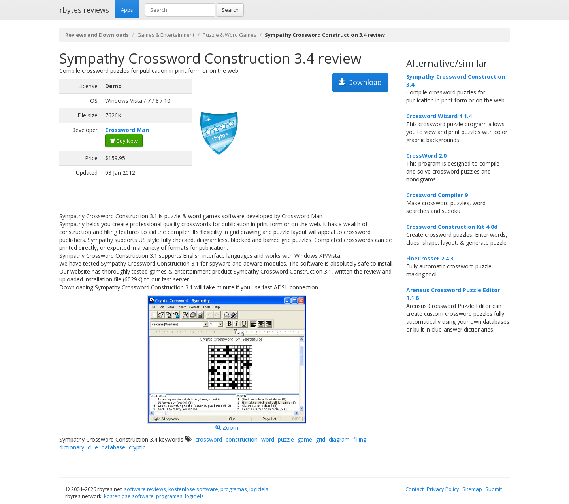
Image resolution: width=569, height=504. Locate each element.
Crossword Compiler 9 (437, 195)
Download (360, 82)
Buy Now (124, 140)
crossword (208, 439)
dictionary (71, 447)
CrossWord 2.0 (426, 155)
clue (93, 447)
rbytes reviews (84, 10)
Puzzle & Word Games (229, 34)
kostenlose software (193, 489)
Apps (127, 9)
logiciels (258, 489)
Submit (493, 489)
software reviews (145, 489)
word (267, 439)
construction (242, 439)
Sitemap (472, 489)
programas (233, 489)
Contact (414, 489)
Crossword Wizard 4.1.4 (439, 116)
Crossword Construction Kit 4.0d (451, 226)
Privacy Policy (443, 489)
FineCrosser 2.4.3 (430, 258)
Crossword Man (127, 130)
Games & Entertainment (165, 34)
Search (230, 9)
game (305, 439)
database (113, 447)
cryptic (137, 447)
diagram (339, 439)
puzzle (286, 439)
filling (359, 439)
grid (320, 439)
